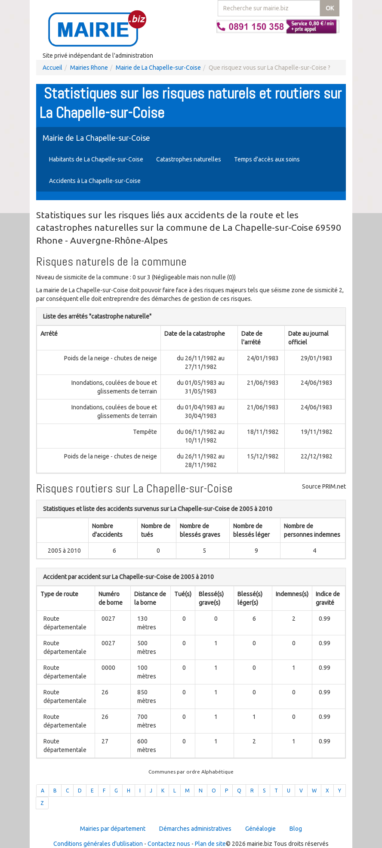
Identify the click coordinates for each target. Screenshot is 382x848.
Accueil (52, 67)
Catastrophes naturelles (188, 159)
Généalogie (260, 828)
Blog (296, 828)
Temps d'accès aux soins (267, 159)
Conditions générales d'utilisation (98, 843)
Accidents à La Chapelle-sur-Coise (95, 180)
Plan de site (210, 843)
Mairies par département (112, 828)
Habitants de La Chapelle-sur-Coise (96, 159)
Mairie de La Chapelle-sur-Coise (158, 67)
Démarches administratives (195, 828)
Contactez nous (169, 843)
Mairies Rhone (89, 67)
